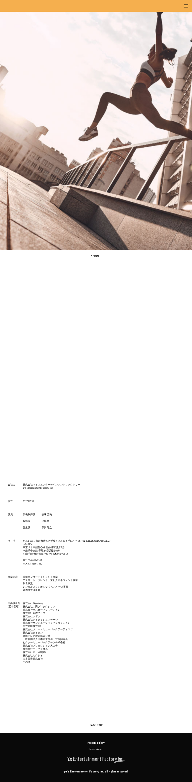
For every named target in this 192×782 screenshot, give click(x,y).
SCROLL (96, 254)
